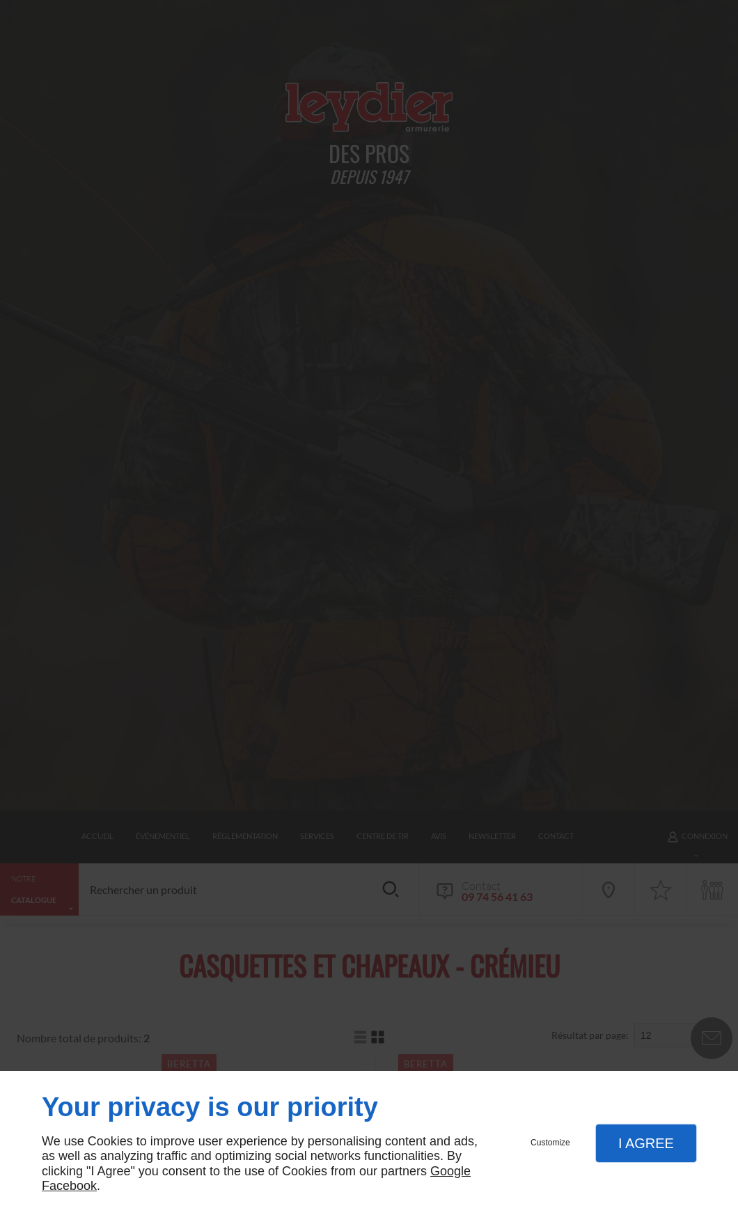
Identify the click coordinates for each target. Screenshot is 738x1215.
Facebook (69, 1186)
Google (450, 1171)
